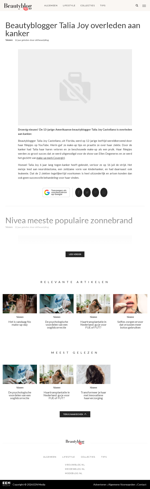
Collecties (88, 5)
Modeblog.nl (73, 473)
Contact (141, 484)
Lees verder (75, 254)
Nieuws (8, 40)
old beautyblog (42, 40)
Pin (96, 192)
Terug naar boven (73, 415)
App (107, 192)
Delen (75, 192)
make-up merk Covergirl (51, 157)
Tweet (86, 192)
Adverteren (99, 484)
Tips (103, 5)
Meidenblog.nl (75, 469)
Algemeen (51, 5)
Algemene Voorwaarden (121, 484)
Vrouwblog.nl (75, 464)
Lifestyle (69, 5)
